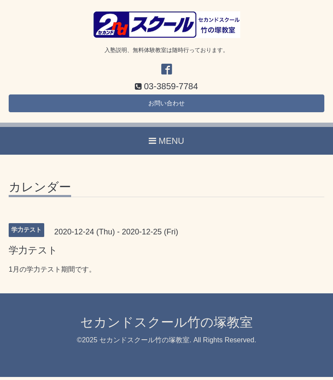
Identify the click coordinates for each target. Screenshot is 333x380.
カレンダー (40, 191)
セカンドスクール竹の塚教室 (166, 325)
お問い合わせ (166, 105)
